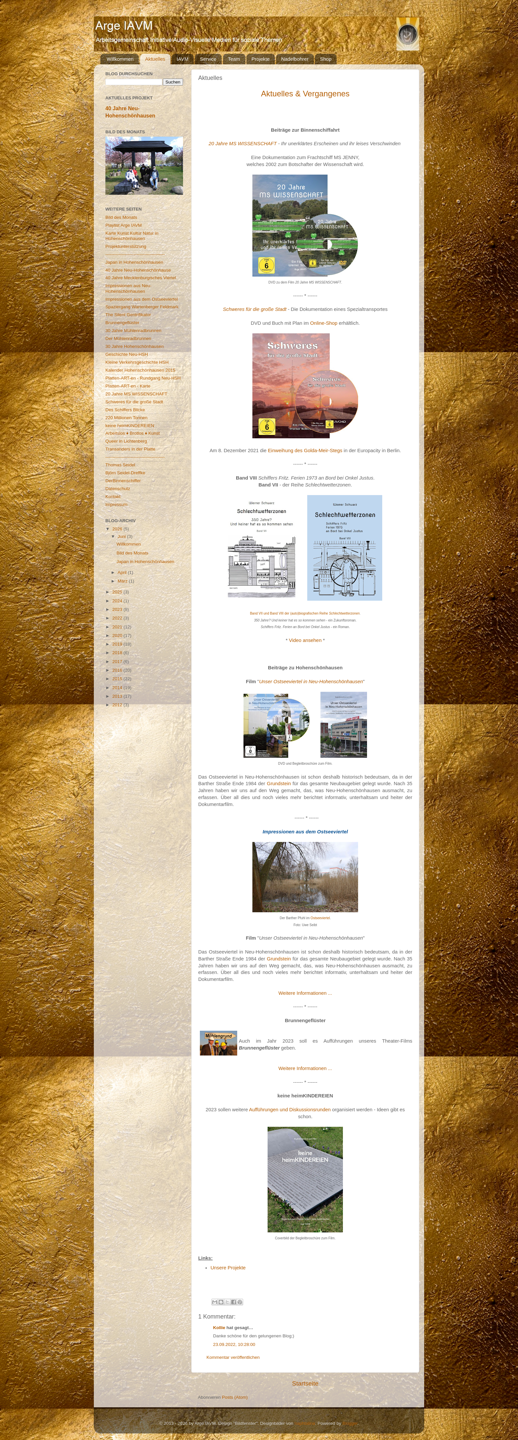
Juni (122, 536)
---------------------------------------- (135, 254)
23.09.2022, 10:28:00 (234, 1344)
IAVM (183, 59)
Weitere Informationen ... (305, 993)
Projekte (260, 59)
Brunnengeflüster (122, 322)
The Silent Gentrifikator (128, 314)
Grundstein (279, 783)
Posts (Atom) (235, 1397)
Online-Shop (324, 323)
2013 (118, 696)
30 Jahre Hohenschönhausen (134, 346)
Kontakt (113, 496)
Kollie (219, 1327)
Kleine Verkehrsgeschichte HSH (136, 362)
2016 (118, 670)
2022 (118, 618)
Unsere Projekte (227, 1267)
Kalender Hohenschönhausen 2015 (140, 370)
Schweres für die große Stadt (254, 309)
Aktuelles (155, 59)
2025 (118, 591)
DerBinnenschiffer (123, 480)
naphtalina (305, 1423)
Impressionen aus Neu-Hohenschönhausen (128, 288)
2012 (118, 704)
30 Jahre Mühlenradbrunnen (133, 330)
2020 (118, 635)
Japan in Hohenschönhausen (134, 262)
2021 (118, 626)
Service (208, 59)
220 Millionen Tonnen (126, 417)
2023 (118, 609)
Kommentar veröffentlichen (233, 1357)
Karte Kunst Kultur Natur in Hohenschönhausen (132, 236)
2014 (118, 687)
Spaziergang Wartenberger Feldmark (142, 306)
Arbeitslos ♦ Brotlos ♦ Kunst (132, 433)
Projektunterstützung (125, 246)
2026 (118, 528)
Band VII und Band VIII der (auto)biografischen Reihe (305, 613)
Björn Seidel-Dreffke (125, 472)
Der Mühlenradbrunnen (128, 338)
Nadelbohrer (295, 59)
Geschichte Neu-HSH (126, 354)
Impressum (116, 504)
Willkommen (120, 59)
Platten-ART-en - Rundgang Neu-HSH (143, 378)
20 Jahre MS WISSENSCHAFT (242, 143)
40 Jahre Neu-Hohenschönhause (138, 270)
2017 (118, 661)
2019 (118, 644)
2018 (118, 652)
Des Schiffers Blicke (125, 409)
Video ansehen (305, 640)
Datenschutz (117, 488)
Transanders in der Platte (130, 449)
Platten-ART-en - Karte (127, 386)
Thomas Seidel (120, 464)
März (123, 581)
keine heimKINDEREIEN (129, 425)
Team (234, 59)
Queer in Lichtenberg (126, 441)
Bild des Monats (121, 217)
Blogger (349, 1423)
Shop (325, 59)
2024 (118, 600)
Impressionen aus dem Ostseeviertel (141, 299)
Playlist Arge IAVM (123, 225)
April (123, 572)
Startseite (305, 1383)
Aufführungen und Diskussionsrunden (290, 1109)
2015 (118, 678)
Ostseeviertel (320, 918)
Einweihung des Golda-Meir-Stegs (305, 450)
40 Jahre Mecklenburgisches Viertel (140, 277)
